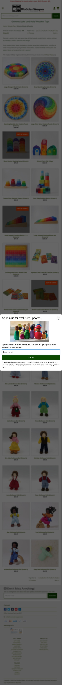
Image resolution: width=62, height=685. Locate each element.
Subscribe (31, 357)
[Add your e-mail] (31, 352)
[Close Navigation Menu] (58, 318)
